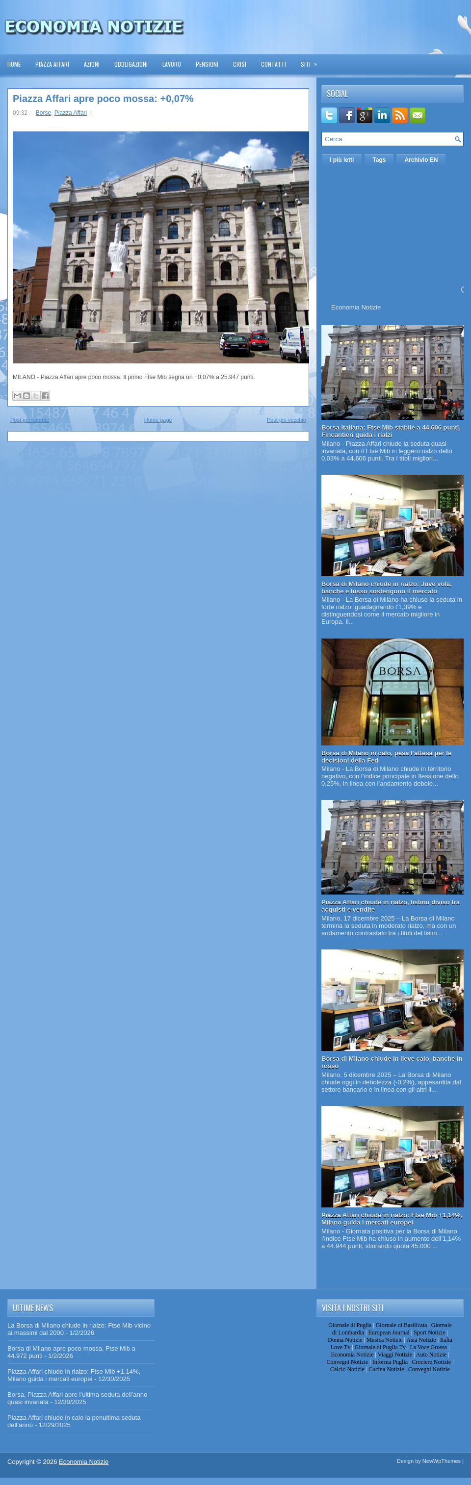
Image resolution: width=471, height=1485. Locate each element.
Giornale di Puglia (349, 1325)
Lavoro (171, 64)
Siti (312, 61)
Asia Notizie (421, 1339)
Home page (158, 420)
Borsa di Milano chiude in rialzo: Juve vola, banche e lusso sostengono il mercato (386, 587)
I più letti (342, 159)
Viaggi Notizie (395, 1354)
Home (14, 64)
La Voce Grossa (428, 1347)
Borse (43, 112)
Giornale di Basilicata (401, 1325)
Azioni (92, 64)
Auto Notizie (431, 1354)
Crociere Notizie (431, 1361)
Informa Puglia (390, 1361)
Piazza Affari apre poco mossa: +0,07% (103, 98)
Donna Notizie (345, 1339)
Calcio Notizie (347, 1369)
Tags (379, 159)
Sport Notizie (429, 1332)
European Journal (388, 1332)
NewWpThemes (441, 1461)
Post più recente (30, 420)
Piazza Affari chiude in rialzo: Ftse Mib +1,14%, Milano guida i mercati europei (391, 1218)
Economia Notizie (356, 307)
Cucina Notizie (386, 1369)
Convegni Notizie (347, 1361)
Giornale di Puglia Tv (380, 1347)
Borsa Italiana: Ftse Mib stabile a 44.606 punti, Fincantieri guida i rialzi (391, 431)
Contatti (273, 64)
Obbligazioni (131, 64)
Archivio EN (421, 159)
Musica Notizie (384, 1339)
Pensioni (207, 64)
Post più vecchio (286, 420)
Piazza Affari (52, 64)
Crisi (239, 64)
